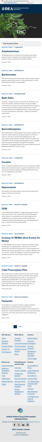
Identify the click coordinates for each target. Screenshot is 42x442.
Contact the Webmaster (21, 435)
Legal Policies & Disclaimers (33, 372)
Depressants (19, 70)
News (17, 354)
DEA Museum (6, 352)
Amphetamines (10, 51)
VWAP (4, 384)
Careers (30, 335)
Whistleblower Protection (32, 393)
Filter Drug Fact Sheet (10, 43)
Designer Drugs (20, 94)
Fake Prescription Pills (14, 270)
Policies (30, 362)
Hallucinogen (19, 233)
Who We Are (6, 335)
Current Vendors (20, 371)
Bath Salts (8, 97)
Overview (18, 368)
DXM (4, 208)
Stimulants (19, 47)
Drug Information (8, 366)
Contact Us (5, 349)
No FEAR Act (32, 376)
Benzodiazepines (11, 129)
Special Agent (32, 338)
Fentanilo (7, 301)
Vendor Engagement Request (19, 392)
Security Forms (20, 381)
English (30, 3)
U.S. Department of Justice (31, 422)
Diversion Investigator (31, 342)
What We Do (19, 335)
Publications (6, 379)
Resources (6, 362)
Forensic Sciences (18, 339)
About (4, 338)
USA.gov (30, 389)
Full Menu (38, 8)
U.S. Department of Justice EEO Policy (33, 384)
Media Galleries (7, 381)
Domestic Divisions (5, 342)
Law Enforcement (21, 343)
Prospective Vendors (19, 375)
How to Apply (32, 358)
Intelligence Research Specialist (31, 353)
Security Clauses (20, 379)
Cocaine (6, 162)
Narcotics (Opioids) (21, 297)
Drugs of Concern (21, 204)
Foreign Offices (7, 346)
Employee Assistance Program (5, 371)
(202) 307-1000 (21, 433)
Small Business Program (20, 385)
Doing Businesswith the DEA (20, 363)
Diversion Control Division (21, 350)
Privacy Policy (32, 379)
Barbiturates (9, 74)
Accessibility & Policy (32, 367)
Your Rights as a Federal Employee (33, 399)
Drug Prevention (20, 346)
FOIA (3, 376)
